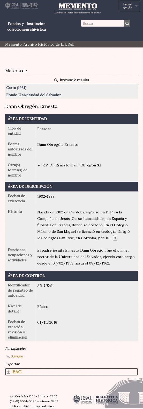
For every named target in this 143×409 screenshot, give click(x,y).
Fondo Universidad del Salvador (33, 95)
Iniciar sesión (127, 6)
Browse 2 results (71, 80)
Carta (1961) (16, 87)
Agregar (17, 356)
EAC (14, 372)
